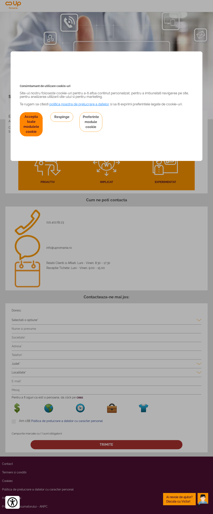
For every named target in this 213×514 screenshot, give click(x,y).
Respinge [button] (61, 117)
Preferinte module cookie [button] (91, 122)
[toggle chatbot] (186, 499)
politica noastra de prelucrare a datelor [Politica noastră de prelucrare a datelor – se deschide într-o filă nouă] (79, 104)
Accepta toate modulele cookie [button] (31, 124)
